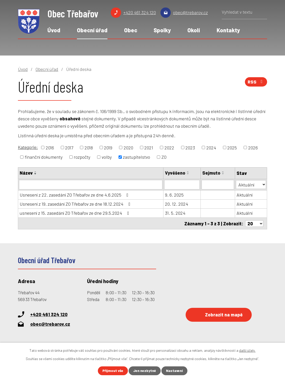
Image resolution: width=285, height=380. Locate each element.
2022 (169, 147)
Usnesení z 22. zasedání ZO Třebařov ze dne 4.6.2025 (75, 195)
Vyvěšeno (175, 173)
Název (26, 173)
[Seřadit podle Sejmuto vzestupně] (223, 172)
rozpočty (82, 157)
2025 (232, 147)
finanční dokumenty (44, 157)
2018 (88, 147)
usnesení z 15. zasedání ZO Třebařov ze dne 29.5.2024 (75, 213)
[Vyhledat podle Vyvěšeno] (182, 184)
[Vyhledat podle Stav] (251, 184)
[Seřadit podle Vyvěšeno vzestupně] (188, 172)
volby (107, 157)
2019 (108, 147)
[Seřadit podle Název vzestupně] (35, 172)
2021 (148, 147)
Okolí (193, 30)
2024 (211, 147)
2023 (190, 147)
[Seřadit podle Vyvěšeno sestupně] (188, 174)
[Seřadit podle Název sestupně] (35, 174)
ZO (163, 157)
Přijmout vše (112, 371)
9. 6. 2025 (174, 195)
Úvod (53, 30)
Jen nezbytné (144, 371)
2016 (50, 147)
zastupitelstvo (136, 157)
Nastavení (174, 371)
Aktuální (244, 195)
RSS (256, 82)
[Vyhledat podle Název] (90, 184)
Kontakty (228, 30)
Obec (130, 30)
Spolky (162, 30)
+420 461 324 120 (139, 12)
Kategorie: (28, 147)
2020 (128, 147)
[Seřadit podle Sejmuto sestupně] (223, 174)
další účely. (247, 350)
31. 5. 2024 (175, 213)
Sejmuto (211, 173)
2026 (253, 147)
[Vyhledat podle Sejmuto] (218, 184)
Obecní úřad (92, 30)
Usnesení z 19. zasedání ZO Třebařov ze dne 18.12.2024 (76, 204)
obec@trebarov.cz (190, 12)
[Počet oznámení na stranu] (254, 223)
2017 (69, 147)
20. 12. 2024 (176, 204)
